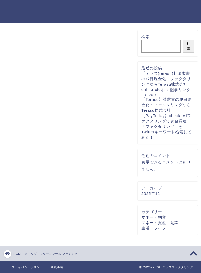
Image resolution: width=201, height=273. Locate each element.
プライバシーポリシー (27, 267)
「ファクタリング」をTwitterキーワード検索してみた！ (166, 134)
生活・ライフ (153, 230)
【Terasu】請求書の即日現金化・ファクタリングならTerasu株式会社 (166, 107)
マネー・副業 (153, 219)
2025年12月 (152, 196)
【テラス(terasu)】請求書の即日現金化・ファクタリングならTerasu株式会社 (166, 81)
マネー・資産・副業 (160, 225)
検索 (145, 39)
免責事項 (57, 267)
